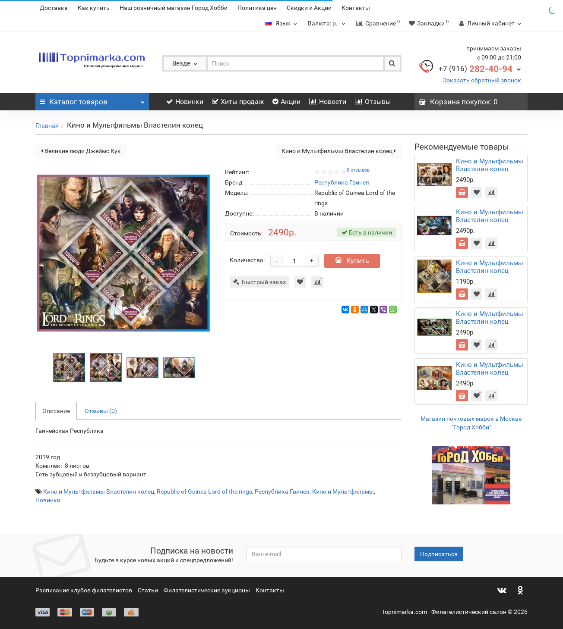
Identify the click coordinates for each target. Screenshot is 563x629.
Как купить (94, 7)
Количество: (247, 260)
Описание (56, 410)
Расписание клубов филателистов (83, 590)
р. (328, 23)
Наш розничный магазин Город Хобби (174, 7)
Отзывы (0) (101, 410)
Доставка (54, 7)
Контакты (356, 7)
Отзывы (373, 101)
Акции (286, 101)
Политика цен (257, 7)
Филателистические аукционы (207, 590)
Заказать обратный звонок (482, 80)
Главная (47, 125)
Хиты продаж (238, 101)
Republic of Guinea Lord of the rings (204, 491)
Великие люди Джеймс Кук (81, 150)
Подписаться (439, 554)
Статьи (148, 590)
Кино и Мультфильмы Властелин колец (339, 150)
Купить (352, 261)
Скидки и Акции (309, 7)
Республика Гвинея (282, 491)
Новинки (184, 101)
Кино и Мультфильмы (343, 491)
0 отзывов (358, 170)
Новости (327, 101)
